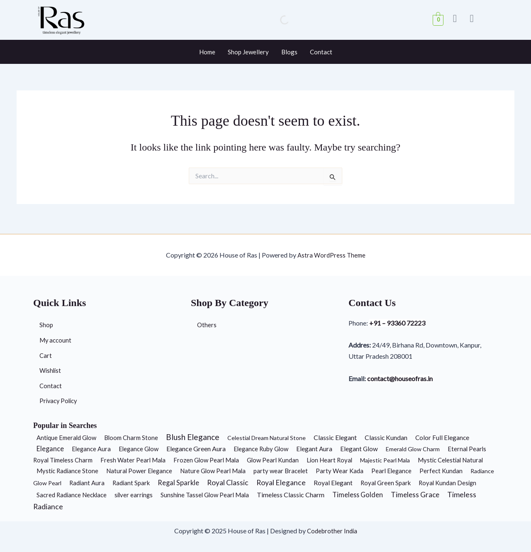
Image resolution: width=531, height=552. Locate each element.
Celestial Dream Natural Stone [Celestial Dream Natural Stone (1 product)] (266, 437)
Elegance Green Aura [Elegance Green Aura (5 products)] (196, 448)
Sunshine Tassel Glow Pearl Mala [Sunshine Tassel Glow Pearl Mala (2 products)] (205, 495)
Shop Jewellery (248, 52)
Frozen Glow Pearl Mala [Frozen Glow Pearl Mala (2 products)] (206, 460)
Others (207, 322)
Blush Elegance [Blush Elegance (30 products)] (192, 437)
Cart (45, 353)
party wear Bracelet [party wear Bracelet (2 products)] (280, 470)
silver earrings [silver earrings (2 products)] (133, 495)
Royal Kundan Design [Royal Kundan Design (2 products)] (447, 482)
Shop (46, 322)
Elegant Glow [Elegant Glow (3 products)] (359, 448)
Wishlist (51, 369)
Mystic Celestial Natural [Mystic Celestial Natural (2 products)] (450, 460)
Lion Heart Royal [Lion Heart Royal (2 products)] (329, 460)
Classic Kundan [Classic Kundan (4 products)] (386, 437)
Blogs (289, 52)
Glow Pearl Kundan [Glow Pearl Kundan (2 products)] (273, 460)
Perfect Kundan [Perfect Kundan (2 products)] (441, 470)
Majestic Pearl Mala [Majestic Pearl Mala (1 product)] (385, 460)
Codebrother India (332, 531)
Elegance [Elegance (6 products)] (50, 448)
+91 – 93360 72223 (400, 320)
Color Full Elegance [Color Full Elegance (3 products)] (442, 437)
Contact (321, 52)
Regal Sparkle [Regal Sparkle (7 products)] (178, 483)
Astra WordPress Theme (331, 251)
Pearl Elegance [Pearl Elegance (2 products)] (391, 470)
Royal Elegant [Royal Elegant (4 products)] (333, 482)
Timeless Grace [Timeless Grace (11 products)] (415, 494)
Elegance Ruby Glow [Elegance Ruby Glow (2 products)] (261, 448)
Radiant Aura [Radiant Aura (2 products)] (87, 482)
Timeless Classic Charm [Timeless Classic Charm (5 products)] (290, 495)
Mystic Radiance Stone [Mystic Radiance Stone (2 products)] (67, 470)
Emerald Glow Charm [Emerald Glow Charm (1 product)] (413, 448)
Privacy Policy (59, 401)
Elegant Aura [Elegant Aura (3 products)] (314, 448)
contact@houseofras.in (404, 376)
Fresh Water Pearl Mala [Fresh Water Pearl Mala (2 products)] (133, 460)
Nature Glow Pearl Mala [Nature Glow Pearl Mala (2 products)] (213, 470)
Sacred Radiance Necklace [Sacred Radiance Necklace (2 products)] (72, 495)
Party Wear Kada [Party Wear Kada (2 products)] (339, 470)
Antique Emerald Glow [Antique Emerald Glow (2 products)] (66, 437)
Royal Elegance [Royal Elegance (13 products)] (281, 482)
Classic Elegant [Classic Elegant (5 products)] (335, 437)
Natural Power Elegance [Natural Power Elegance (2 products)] (139, 470)
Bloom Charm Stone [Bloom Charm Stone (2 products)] (131, 437)
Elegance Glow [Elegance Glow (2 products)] (138, 448)
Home (207, 52)
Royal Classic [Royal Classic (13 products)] (227, 482)
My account (56, 338)
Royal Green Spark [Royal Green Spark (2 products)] (385, 482)
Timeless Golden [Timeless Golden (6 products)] (357, 495)
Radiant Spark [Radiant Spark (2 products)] (131, 482)
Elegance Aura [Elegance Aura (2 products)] (91, 448)
